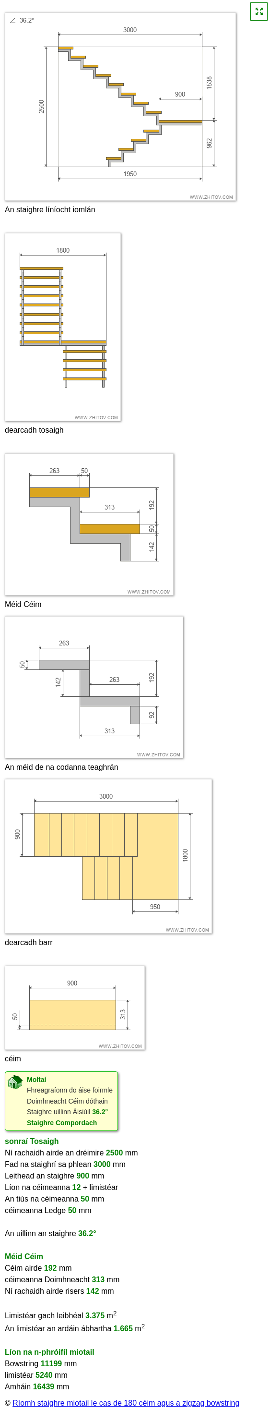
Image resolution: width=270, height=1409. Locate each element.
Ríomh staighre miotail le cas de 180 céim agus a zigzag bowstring (125, 1403)
